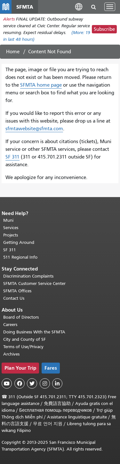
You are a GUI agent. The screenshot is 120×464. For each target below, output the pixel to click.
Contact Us (13, 298)
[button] (78, 6)
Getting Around (18, 242)
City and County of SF (24, 339)
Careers (10, 324)
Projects (10, 235)
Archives (11, 354)
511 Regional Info (20, 257)
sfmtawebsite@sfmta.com (34, 129)
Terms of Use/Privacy (23, 346)
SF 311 (12, 157)
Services (10, 227)
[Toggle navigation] (109, 7)
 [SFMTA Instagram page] (45, 383)
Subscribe (104, 29)
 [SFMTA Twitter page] (32, 383)
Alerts (9, 19)
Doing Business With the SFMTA (34, 332)
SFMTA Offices (17, 291)
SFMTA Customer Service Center (34, 283)
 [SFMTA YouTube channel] (7, 383)
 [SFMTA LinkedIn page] (57, 383)
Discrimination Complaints (28, 276)
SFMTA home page (41, 85)
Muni (8, 220)
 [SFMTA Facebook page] (19, 383)
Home (13, 52)
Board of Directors (21, 317)
